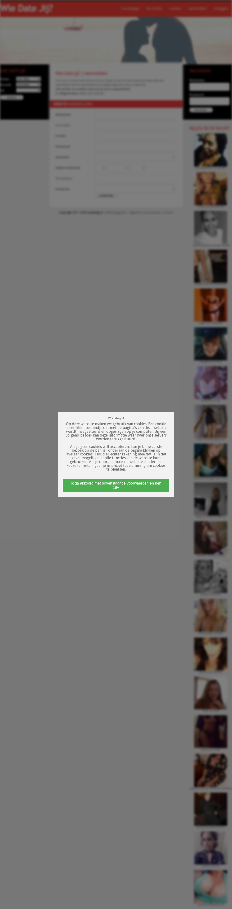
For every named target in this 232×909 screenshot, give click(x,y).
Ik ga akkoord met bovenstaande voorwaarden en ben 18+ (116, 485)
